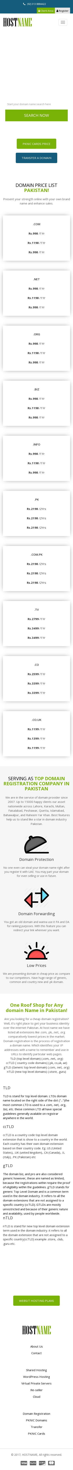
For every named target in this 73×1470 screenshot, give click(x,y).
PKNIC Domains (36, 1420)
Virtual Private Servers (36, 1383)
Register (62, 10)
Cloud (36, 1397)
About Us (36, 1346)
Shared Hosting (36, 1370)
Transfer (36, 1427)
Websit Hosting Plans (36, 1301)
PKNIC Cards (36, 1433)
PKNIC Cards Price (36, 144)
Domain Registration (36, 1414)
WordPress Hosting (36, 1377)
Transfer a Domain (36, 158)
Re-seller (36, 1390)
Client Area (45, 10)
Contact (36, 1353)
